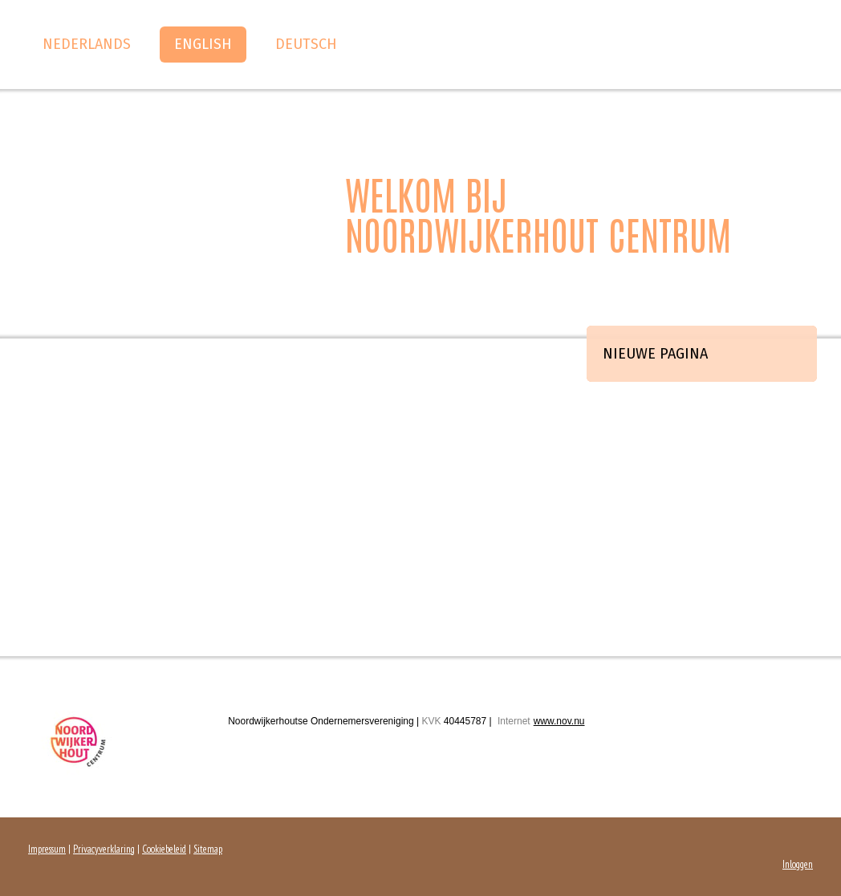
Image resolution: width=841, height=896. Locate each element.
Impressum (47, 849)
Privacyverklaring (104, 849)
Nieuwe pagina (655, 354)
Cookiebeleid (164, 849)
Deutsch (306, 44)
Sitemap (207, 849)
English (203, 44)
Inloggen (797, 864)
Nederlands (87, 44)
